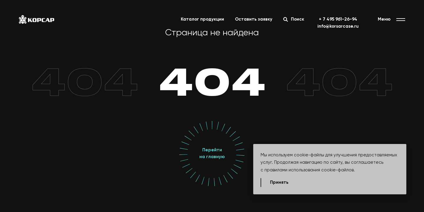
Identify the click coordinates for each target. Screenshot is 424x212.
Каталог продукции (202, 19)
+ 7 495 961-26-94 (338, 19)
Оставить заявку (253, 19)
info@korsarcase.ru (338, 26)
